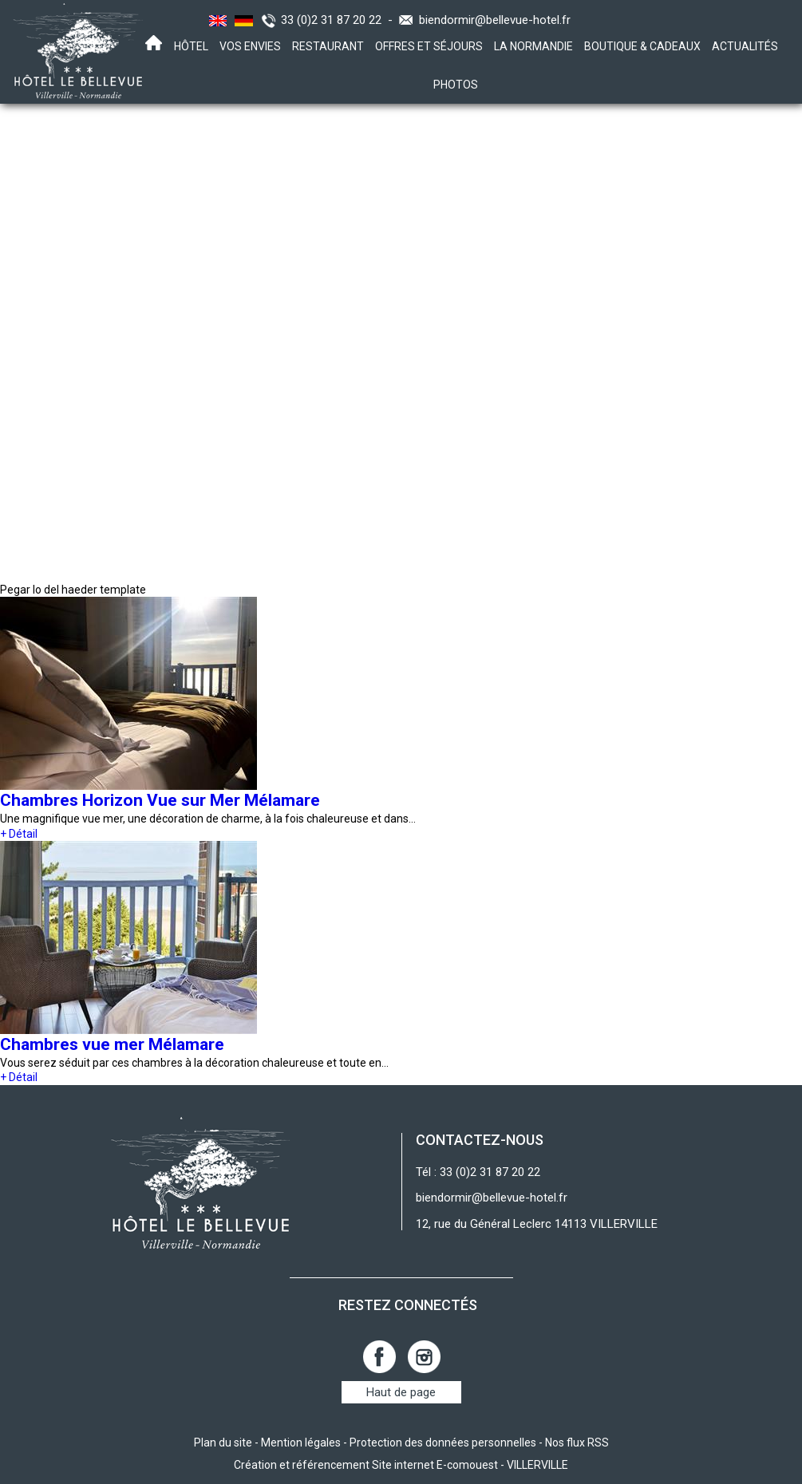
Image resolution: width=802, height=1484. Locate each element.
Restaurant (328, 46)
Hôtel (191, 46)
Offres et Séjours (429, 46)
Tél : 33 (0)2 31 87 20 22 (478, 1172)
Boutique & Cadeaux (642, 46)
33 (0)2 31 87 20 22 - (340, 20)
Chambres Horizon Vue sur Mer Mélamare (160, 800)
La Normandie (533, 46)
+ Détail (19, 833)
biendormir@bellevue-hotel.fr (495, 20)
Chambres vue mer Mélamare (112, 1044)
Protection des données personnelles (443, 1442)
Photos (455, 84)
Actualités (745, 46)
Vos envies (250, 46)
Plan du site (223, 1442)
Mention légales (301, 1442)
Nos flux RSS (577, 1442)
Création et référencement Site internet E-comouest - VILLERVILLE (401, 1464)
